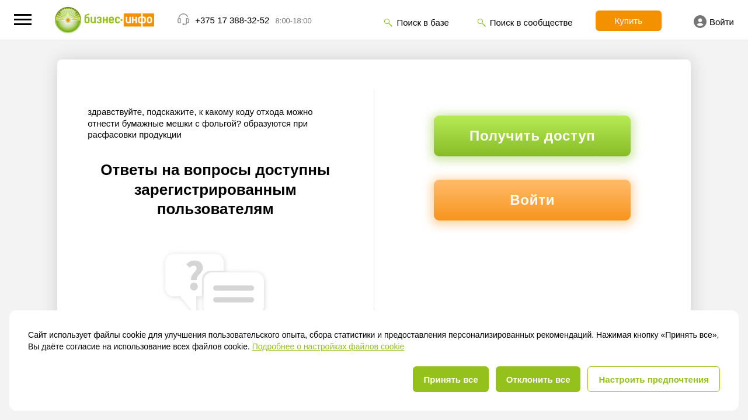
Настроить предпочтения (654, 379)
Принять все (450, 379)
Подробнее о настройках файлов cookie (328, 346)
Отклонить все (538, 379)
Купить (628, 21)
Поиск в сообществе (531, 22)
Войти (714, 21)
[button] (23, 19)
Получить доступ (532, 136)
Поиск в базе (422, 22)
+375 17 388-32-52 (232, 20)
